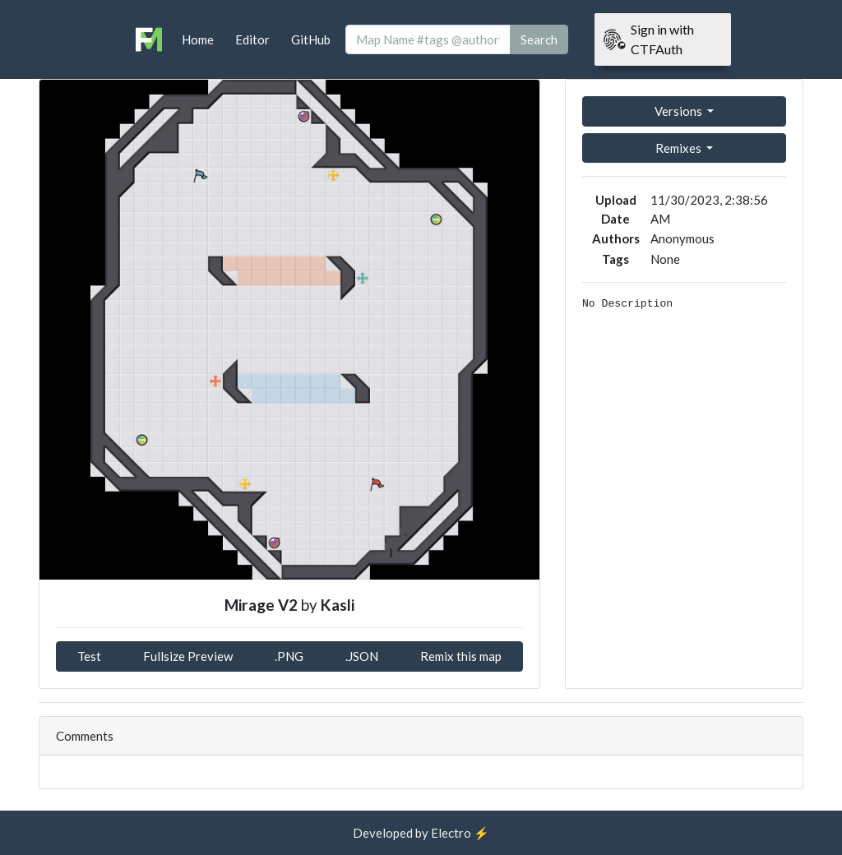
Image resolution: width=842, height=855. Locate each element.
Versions (680, 111)
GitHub (311, 39)
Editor (252, 39)
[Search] (428, 40)
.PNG (289, 656)
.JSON (361, 656)
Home (198, 39)
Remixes (679, 148)
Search (538, 39)
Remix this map (461, 656)
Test (89, 656)
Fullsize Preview (188, 656)
